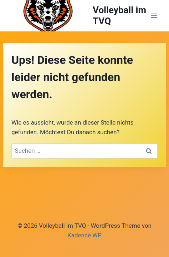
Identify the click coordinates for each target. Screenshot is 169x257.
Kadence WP (84, 235)
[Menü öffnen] (153, 15)
